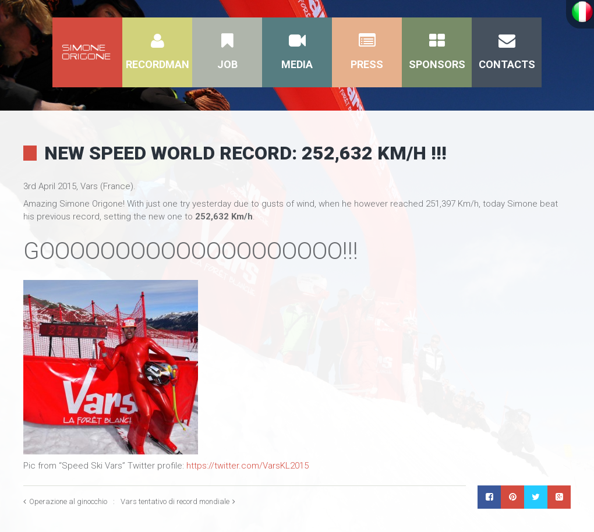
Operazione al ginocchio (68, 501)
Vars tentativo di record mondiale (175, 501)
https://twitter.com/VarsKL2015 (247, 465)
